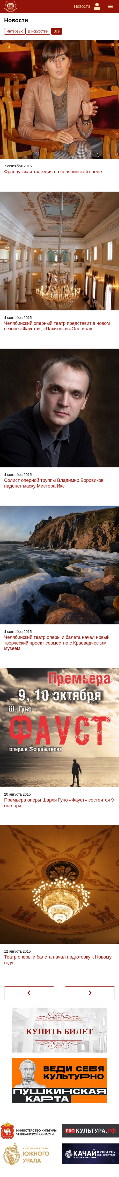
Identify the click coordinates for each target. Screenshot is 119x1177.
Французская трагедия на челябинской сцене (53, 171)
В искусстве (38, 31)
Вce (57, 31)
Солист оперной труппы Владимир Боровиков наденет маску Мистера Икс (53, 483)
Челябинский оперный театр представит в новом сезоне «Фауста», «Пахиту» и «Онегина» (57, 326)
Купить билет (59, 1031)
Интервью (14, 31)
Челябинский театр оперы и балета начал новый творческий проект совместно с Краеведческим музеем (56, 643)
